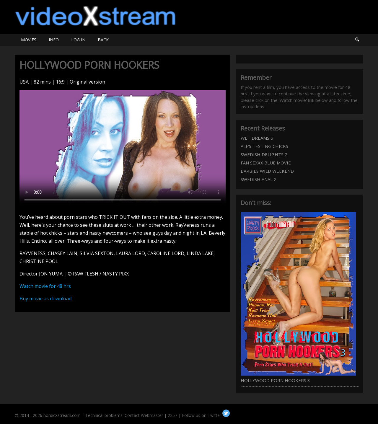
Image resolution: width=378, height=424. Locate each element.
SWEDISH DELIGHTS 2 (264, 154)
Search (357, 40)
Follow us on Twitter (206, 415)
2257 (172, 415)
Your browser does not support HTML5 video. (122, 148)
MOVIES (28, 40)
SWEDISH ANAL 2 (258, 179)
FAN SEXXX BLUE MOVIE (266, 163)
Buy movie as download (45, 298)
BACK (103, 40)
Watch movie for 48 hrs (45, 286)
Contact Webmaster (144, 415)
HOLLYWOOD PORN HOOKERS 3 (275, 380)
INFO (54, 40)
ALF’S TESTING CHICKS (264, 146)
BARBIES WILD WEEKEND (267, 171)
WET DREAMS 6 (257, 138)
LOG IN (78, 40)
